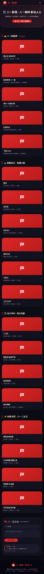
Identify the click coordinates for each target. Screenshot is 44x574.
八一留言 (11, 540)
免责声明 (36, 571)
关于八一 (29, 571)
